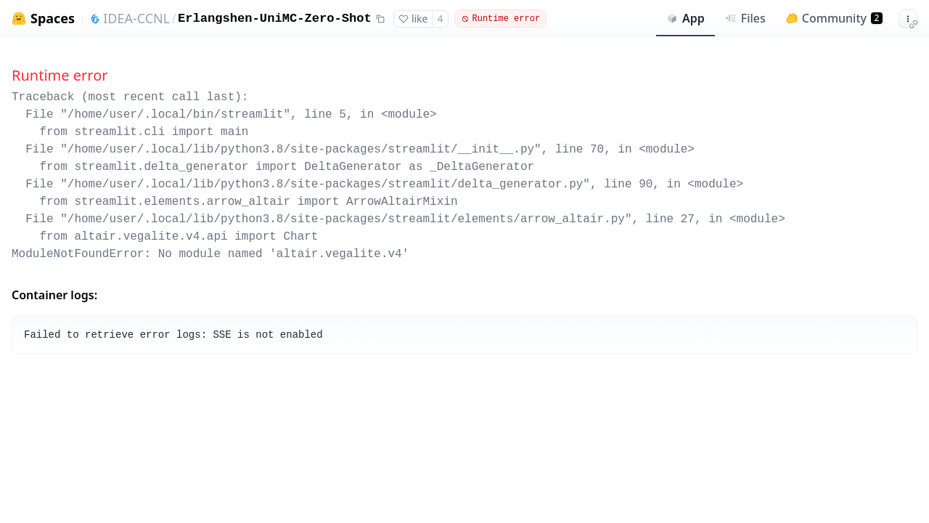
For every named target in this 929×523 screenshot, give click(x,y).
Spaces (52, 18)
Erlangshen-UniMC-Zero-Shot (275, 18)
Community (834, 18)
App (685, 18)
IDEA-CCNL (136, 18)
